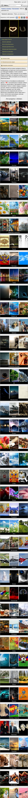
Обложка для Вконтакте (7, 47)
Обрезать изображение (7, 54)
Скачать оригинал (6, 42)
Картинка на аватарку (7, 51)
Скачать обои (5, 58)
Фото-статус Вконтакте (7, 44)
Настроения (15, 8)
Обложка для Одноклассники (8, 49)
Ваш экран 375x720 (6, 39)
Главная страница (6, 8)
